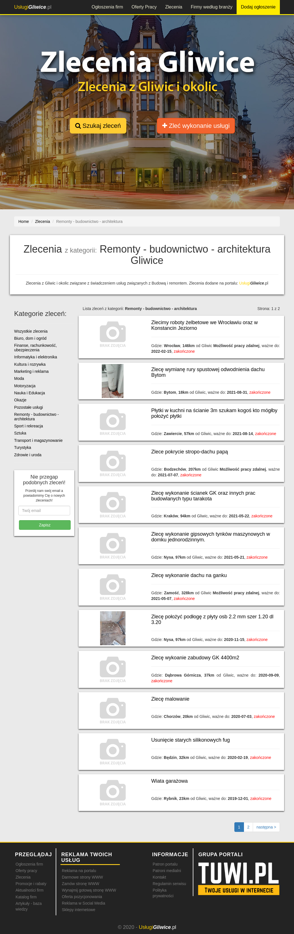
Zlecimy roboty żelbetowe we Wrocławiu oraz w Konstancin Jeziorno (204, 325)
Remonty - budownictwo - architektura (36, 416)
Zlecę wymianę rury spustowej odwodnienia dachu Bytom (208, 372)
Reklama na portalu (79, 870)
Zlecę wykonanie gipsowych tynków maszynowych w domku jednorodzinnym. (210, 537)
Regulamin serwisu (169, 883)
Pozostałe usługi (28, 407)
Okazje (20, 400)
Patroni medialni (167, 870)
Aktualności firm (30, 890)
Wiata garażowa (169, 781)
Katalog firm (26, 897)
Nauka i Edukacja (29, 393)
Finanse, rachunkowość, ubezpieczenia (35, 347)
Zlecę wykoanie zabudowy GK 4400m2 (195, 657)
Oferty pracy (26, 870)
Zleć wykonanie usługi (196, 125)
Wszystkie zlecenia (30, 331)
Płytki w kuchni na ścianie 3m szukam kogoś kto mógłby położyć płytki (214, 413)
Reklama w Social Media (83, 903)
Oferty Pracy (144, 7)
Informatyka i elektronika (35, 357)
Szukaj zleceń (98, 125)
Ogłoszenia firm (107, 7)
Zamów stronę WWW (80, 883)
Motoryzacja (24, 386)
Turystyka (22, 447)
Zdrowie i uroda (28, 455)
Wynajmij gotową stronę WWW (89, 890)
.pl (32, 7)
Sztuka (20, 433)
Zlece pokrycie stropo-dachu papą (189, 452)
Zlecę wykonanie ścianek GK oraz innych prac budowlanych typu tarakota (203, 496)
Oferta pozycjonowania (82, 896)
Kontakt (159, 877)
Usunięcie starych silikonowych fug (190, 740)
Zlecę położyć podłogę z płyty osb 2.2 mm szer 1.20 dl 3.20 (212, 619)
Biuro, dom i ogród (30, 338)
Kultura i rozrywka (30, 364)
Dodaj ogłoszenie (258, 7)
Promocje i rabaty (31, 883)
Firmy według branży (212, 7)
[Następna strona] (266, 827)
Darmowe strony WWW (82, 877)
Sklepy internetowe (78, 909)
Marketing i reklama (31, 371)
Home (23, 221)
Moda (19, 378)
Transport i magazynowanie (38, 440)
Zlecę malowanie (170, 699)
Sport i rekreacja (28, 426)
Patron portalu (165, 864)
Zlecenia (173, 7)
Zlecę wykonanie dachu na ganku (189, 575)
